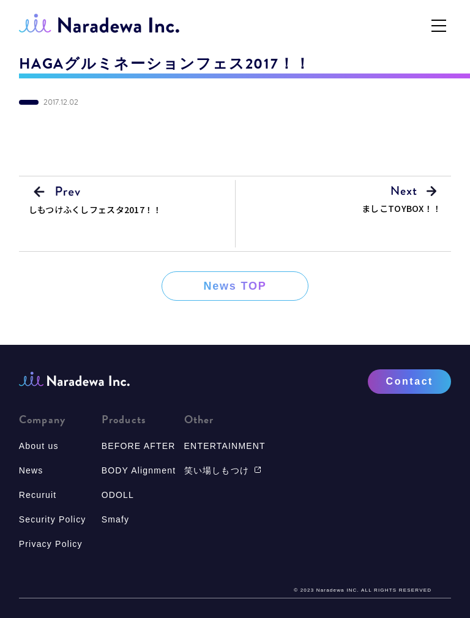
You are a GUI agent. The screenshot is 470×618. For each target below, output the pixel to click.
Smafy (116, 519)
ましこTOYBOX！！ (401, 208)
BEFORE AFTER (139, 446)
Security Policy (52, 519)
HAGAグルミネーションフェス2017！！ (165, 63)
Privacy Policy (51, 544)
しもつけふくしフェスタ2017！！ (95, 209)
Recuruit (38, 495)
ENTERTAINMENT (225, 446)
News (31, 470)
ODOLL (118, 495)
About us (39, 446)
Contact (409, 381)
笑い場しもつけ (222, 470)
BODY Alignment (139, 470)
